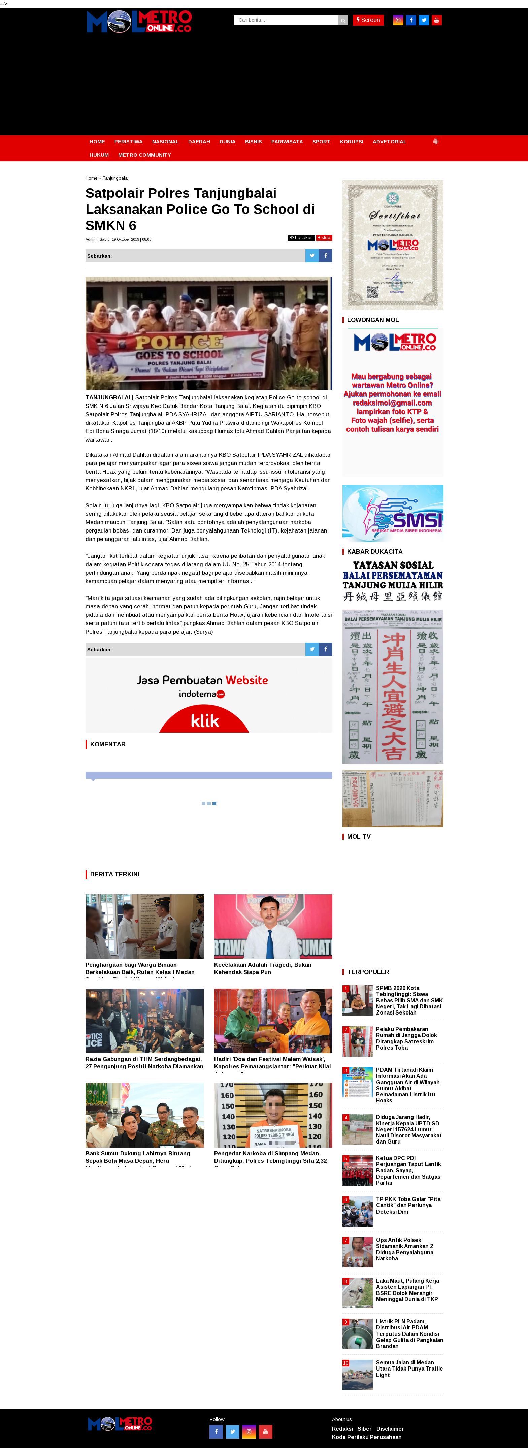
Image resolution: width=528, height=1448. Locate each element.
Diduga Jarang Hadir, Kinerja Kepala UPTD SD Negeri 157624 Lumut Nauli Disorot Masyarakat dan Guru (409, 1129)
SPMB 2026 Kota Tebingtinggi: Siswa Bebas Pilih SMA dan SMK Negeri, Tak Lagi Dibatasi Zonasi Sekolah (409, 1000)
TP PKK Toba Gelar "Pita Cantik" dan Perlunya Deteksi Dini (408, 1205)
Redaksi (342, 1429)
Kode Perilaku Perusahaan (367, 1437)
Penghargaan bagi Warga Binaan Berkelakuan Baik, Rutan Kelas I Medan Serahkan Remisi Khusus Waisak (140, 972)
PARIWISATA (287, 141)
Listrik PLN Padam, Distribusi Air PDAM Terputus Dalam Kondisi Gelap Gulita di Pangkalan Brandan (409, 1334)
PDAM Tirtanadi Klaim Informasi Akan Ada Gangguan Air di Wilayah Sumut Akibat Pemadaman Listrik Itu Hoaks (408, 1085)
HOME (97, 141)
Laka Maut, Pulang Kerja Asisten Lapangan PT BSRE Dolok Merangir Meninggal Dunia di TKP (407, 1290)
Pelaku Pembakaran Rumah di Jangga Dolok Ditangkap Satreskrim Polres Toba (406, 1038)
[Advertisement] (264, 85)
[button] (435, 138)
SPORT (321, 141)
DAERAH (199, 141)
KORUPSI (351, 141)
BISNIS (253, 141)
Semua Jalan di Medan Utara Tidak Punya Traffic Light (409, 1369)
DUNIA (228, 141)
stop (324, 237)
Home (91, 178)
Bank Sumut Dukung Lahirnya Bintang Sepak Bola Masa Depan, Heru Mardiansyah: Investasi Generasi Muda (140, 1160)
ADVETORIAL (389, 141)
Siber (365, 1429)
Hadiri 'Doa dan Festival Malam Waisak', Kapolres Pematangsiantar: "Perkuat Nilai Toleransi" (272, 1066)
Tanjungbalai (116, 178)
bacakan (301, 237)
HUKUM (99, 155)
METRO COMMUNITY (144, 155)
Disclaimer (390, 1429)
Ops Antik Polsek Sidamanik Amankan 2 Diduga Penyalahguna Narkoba (404, 1249)
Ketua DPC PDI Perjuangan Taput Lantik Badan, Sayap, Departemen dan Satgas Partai (408, 1170)
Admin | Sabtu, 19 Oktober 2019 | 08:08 (118, 239)
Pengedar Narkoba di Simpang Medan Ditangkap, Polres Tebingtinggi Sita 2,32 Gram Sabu (270, 1160)
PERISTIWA (128, 141)
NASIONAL (165, 141)
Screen (368, 20)
